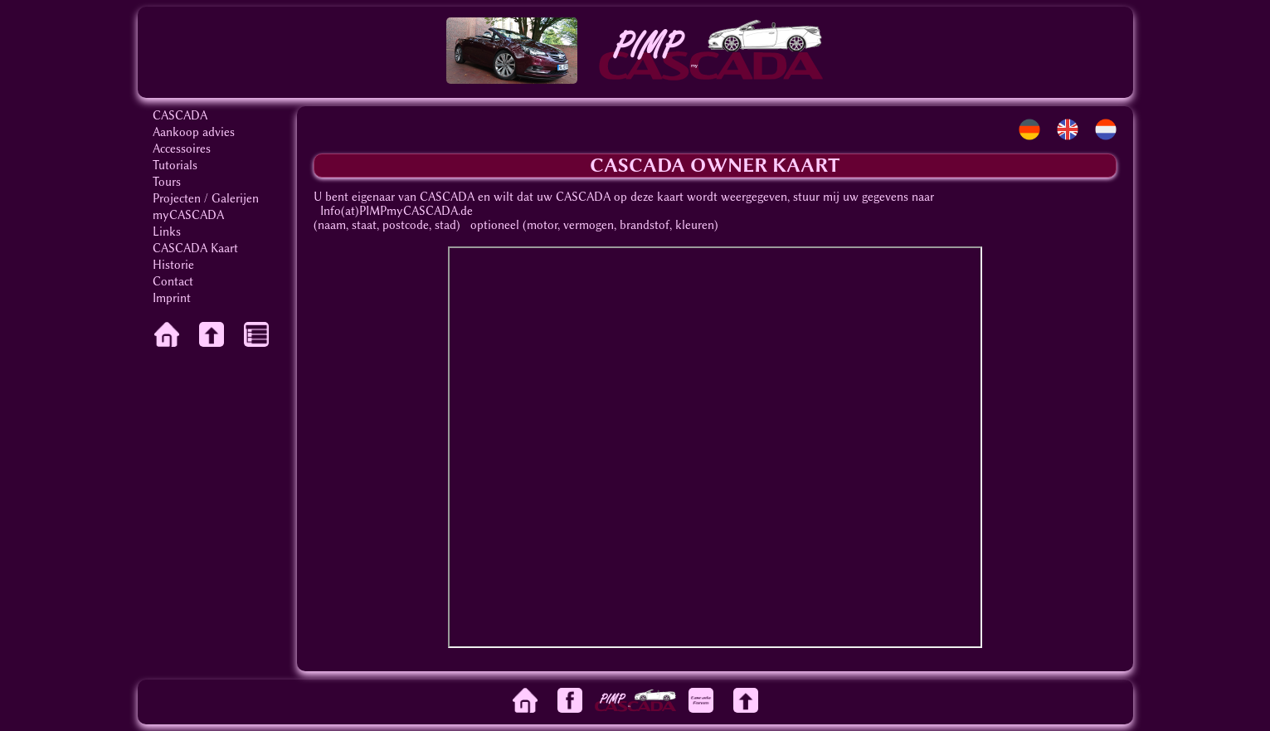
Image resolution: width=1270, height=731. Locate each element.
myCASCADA (188, 215)
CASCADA (180, 116)
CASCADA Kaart (195, 248)
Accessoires (182, 149)
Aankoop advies (194, 132)
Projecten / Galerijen (206, 199)
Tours (167, 182)
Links (167, 232)
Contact (173, 282)
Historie (173, 265)
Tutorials (175, 165)
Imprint (172, 298)
